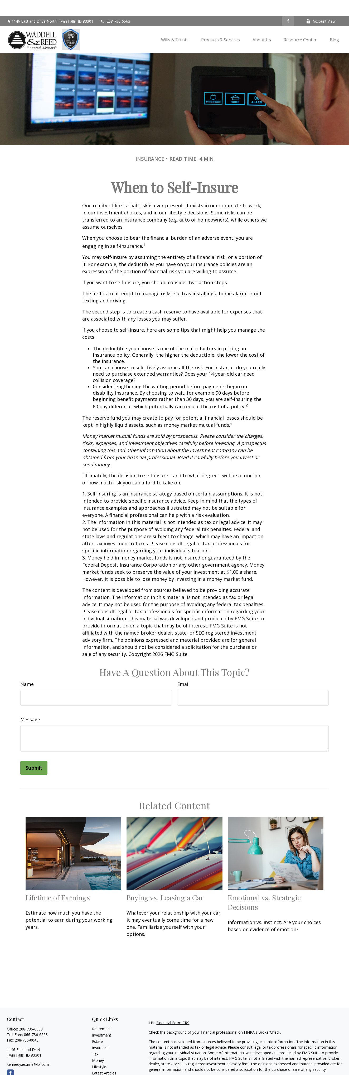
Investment (101, 1019)
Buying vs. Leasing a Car (165, 881)
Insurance (100, 1031)
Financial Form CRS (172, 1006)
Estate (97, 1025)
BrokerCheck (269, 1016)
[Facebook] (288, 5)
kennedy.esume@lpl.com (28, 1048)
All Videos (100, 1063)
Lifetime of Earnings (58, 881)
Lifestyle (99, 1050)
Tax (95, 1038)
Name (27, 668)
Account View (321, 5)
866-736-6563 (36, 1018)
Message (30, 703)
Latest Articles (104, 1057)
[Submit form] (33, 752)
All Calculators (104, 1069)
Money (98, 1044)
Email (183, 668)
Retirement (101, 1012)
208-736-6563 (115, 5)
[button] (175, 23)
